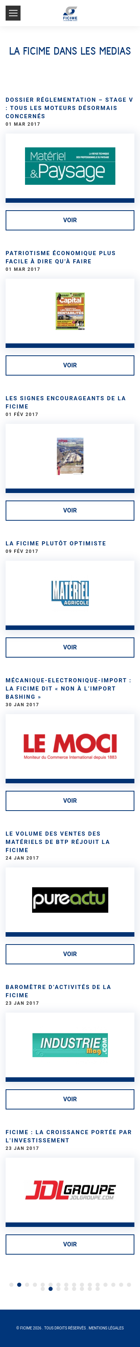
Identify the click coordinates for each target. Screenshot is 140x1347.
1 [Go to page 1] (11, 1285)
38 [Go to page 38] (90, 1289)
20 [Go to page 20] (43, 1285)
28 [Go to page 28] (105, 1285)
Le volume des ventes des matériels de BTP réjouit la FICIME (58, 842)
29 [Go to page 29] (113, 1285)
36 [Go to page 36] (74, 1289)
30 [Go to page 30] (121, 1285)
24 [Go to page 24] (74, 1285)
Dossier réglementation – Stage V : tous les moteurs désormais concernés (70, 108)
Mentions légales (106, 1328)
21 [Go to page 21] (51, 1285)
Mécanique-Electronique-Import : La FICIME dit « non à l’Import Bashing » (69, 688)
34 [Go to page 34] (58, 1289)
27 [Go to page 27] (98, 1285)
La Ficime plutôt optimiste (56, 543)
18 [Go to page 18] (27, 1285)
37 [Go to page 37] (82, 1289)
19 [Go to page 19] (35, 1285)
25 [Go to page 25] (82, 1285)
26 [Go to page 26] (90, 1285)
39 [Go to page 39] (98, 1289)
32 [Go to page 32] (43, 1289)
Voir (70, 220)
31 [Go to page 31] (129, 1285)
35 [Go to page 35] (66, 1289)
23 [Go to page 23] (66, 1285)
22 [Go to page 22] (58, 1285)
